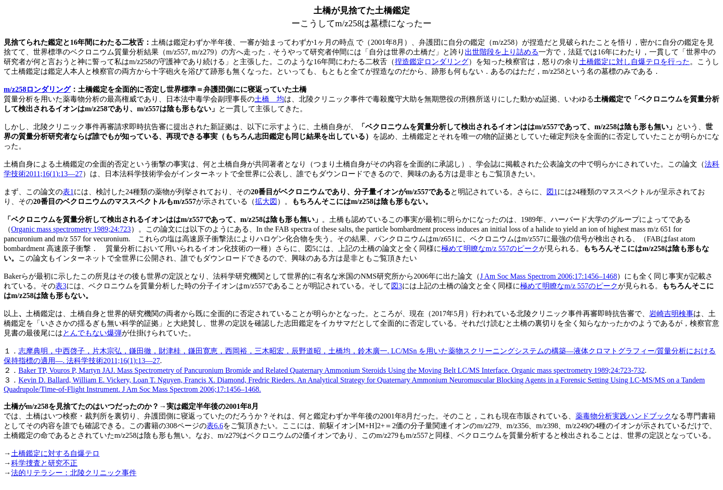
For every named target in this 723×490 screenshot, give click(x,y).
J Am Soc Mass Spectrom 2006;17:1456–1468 (548, 276)
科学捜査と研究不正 (44, 463)
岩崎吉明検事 (671, 313)
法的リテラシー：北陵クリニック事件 (73, 473)
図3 (396, 286)
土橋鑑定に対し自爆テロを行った (634, 62)
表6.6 (215, 426)
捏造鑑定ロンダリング (431, 62)
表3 (60, 286)
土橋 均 (269, 99)
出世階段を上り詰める (502, 52)
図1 (551, 192)
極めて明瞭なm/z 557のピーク (490, 248)
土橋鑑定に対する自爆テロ (55, 453)
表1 (68, 192)
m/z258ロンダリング (37, 89)
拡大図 (266, 201)
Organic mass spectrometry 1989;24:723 (71, 229)
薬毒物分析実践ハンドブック (623, 416)
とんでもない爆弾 (92, 333)
